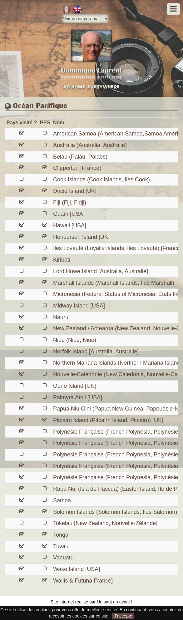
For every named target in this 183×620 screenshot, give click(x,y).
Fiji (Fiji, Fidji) (69, 202)
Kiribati (61, 260)
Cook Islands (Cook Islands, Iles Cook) (101, 179)
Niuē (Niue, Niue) (74, 340)
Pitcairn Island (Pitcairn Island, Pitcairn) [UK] (108, 420)
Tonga (60, 535)
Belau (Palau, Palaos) (80, 157)
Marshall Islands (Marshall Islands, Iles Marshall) (113, 283)
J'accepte (123, 615)
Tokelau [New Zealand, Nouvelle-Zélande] (105, 523)
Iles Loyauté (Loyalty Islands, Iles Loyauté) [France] (117, 248)
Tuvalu (61, 546)
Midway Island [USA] (79, 306)
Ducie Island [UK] (74, 191)
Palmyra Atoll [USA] (77, 397)
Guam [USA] (69, 214)
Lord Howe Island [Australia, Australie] (100, 271)
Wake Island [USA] (76, 569)
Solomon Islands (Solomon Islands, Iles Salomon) (115, 512)
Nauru (60, 317)
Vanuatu (63, 557)
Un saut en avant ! (114, 601)
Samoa (62, 500)
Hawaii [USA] (69, 225)
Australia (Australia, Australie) (90, 145)
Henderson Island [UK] (81, 237)
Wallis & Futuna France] (83, 581)
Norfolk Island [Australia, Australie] (96, 351)
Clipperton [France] (77, 168)
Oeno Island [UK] (74, 386)
